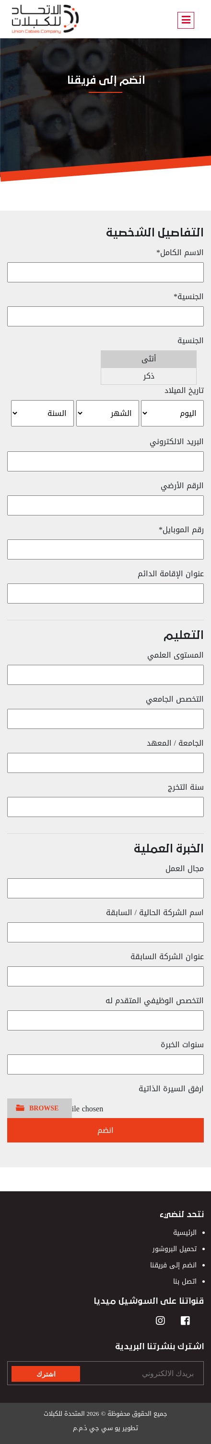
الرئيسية (185, 1232)
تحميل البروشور (174, 1249)
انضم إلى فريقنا (173, 1265)
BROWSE (44, 1108)
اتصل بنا (185, 1281)
